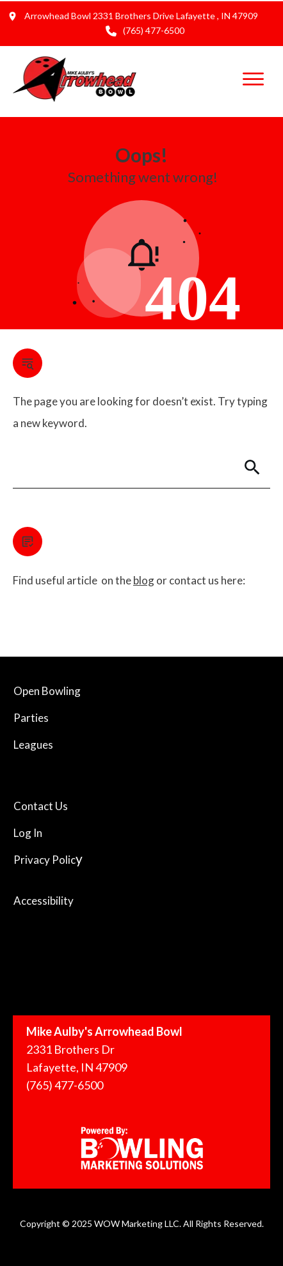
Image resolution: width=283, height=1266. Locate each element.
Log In (27, 833)
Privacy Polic (44, 859)
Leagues (33, 744)
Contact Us (40, 806)
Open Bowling (47, 691)
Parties (31, 717)
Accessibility (43, 900)
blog (143, 580)
